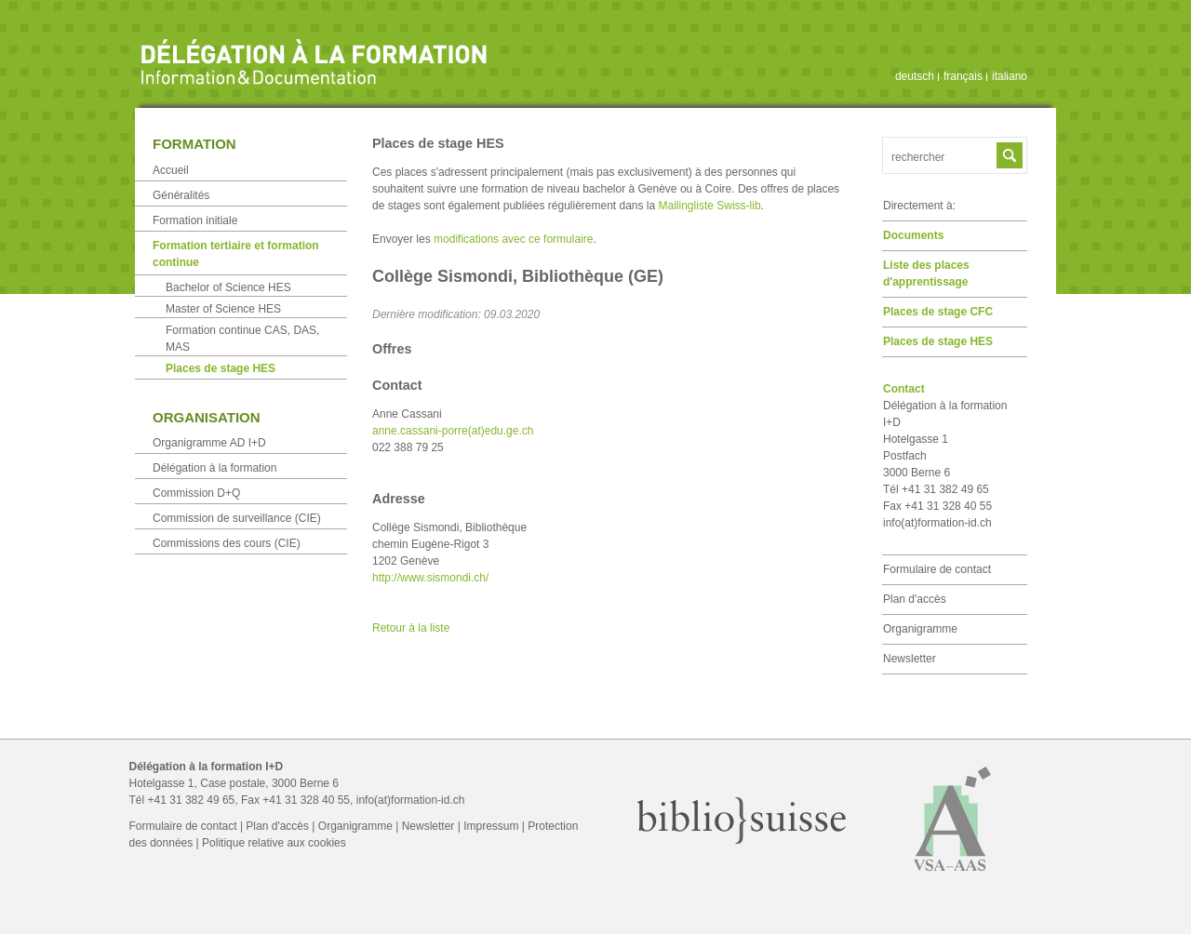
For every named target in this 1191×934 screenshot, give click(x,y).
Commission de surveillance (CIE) (237, 518)
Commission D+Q (196, 493)
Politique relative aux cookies (274, 842)
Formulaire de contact (937, 569)
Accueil (171, 170)
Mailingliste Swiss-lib (710, 205)
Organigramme (920, 628)
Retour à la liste (410, 627)
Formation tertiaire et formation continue (236, 254)
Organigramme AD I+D (209, 442)
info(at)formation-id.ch (937, 522)
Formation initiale (195, 220)
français (963, 76)
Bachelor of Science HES (228, 287)
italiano (1009, 76)
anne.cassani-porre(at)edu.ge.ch (452, 430)
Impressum (490, 826)
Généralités (181, 195)
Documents (913, 235)
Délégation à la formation (214, 467)
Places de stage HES (938, 341)
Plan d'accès (914, 599)
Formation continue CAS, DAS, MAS (242, 339)
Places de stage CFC (938, 311)
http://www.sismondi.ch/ (430, 577)
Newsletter (909, 658)
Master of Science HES (223, 308)
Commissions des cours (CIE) (227, 543)
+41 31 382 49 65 (191, 800)
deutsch (914, 76)
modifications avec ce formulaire (513, 239)
